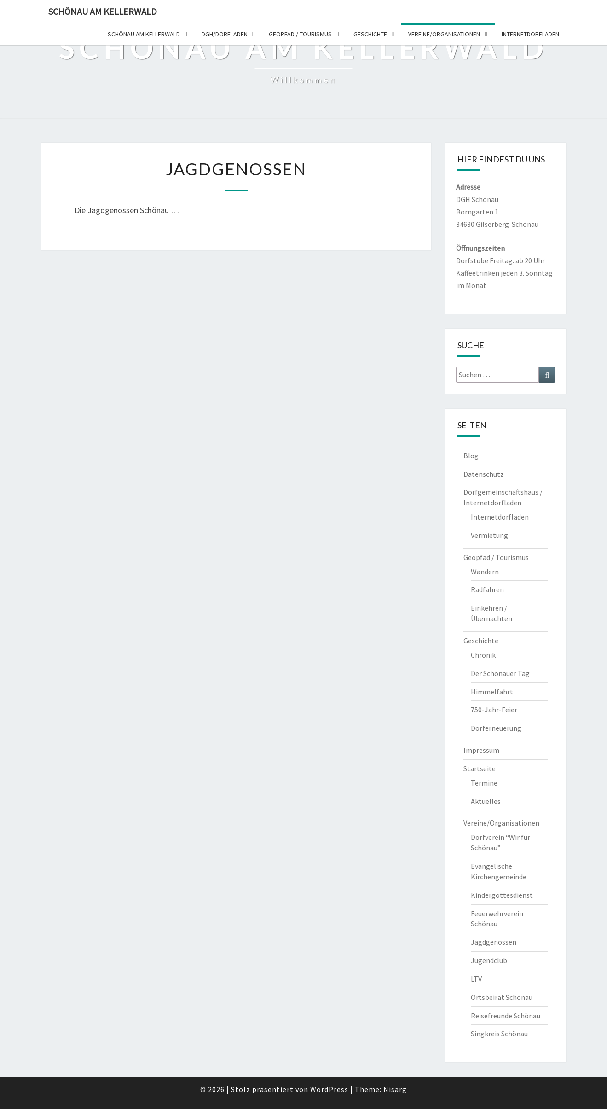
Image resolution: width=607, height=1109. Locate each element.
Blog (471, 455)
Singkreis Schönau (499, 1033)
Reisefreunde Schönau (505, 1015)
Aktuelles (486, 801)
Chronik (483, 654)
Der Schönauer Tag (500, 673)
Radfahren (487, 589)
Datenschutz (483, 474)
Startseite (479, 768)
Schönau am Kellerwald (102, 11)
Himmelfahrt (492, 691)
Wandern (485, 571)
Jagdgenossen (493, 942)
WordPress (329, 1089)
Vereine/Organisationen (501, 822)
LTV (476, 978)
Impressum (481, 750)
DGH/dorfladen (225, 34)
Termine (484, 782)
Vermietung (489, 535)
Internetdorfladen (530, 34)
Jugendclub (489, 960)
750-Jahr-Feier (494, 709)
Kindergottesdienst (502, 895)
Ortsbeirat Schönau (501, 997)
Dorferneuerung (496, 728)
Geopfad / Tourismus (300, 34)
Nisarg (395, 1089)
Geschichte (370, 34)
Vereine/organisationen (444, 34)
